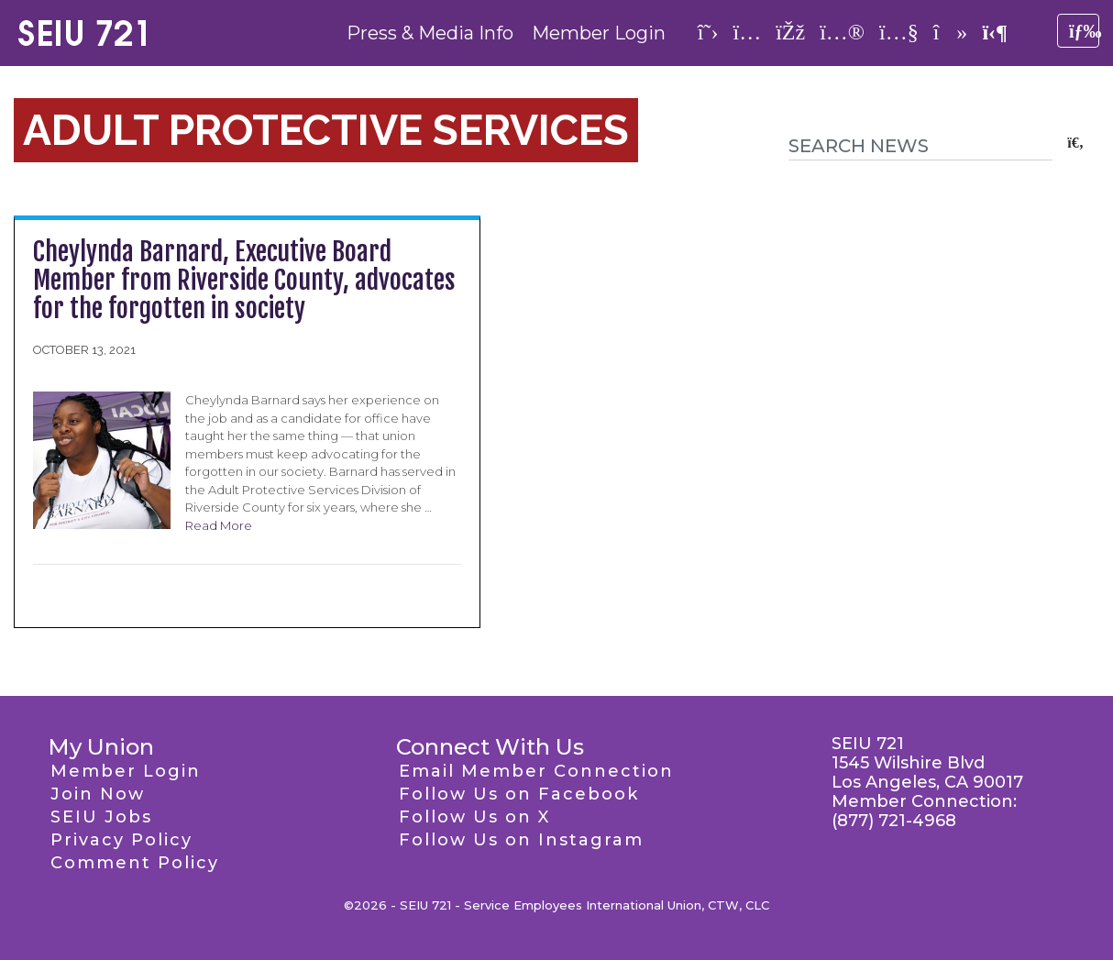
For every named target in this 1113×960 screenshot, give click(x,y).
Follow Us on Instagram (521, 840)
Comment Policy (134, 863)
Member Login (599, 33)
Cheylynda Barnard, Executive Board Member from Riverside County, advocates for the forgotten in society (244, 280)
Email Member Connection (536, 771)
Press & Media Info (430, 33)
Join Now (97, 794)
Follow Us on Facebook (519, 794)
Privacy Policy (121, 840)
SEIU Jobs (101, 817)
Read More (218, 525)
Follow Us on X (474, 817)
